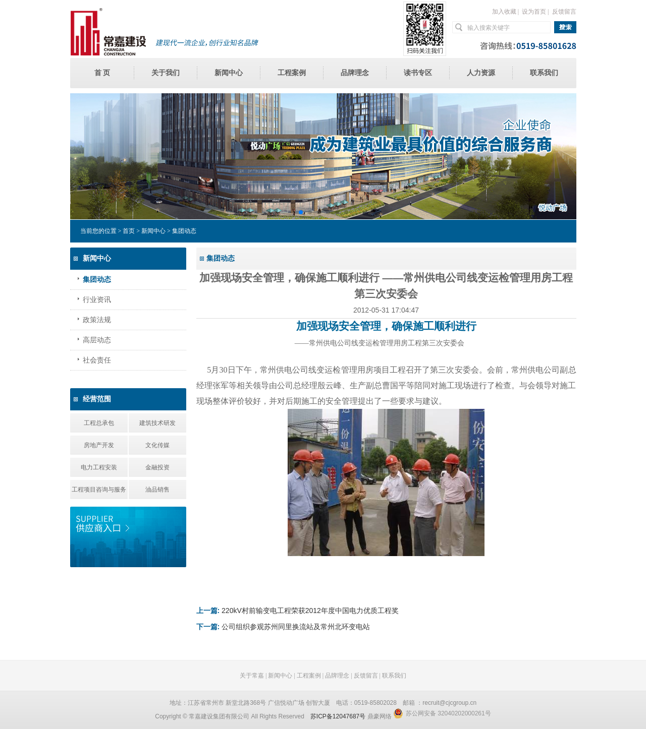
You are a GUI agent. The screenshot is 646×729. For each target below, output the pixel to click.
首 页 (102, 73)
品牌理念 (355, 73)
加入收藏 (504, 11)
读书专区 (418, 73)
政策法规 (97, 320)
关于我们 (165, 73)
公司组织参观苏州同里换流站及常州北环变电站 (296, 627)
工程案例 (292, 73)
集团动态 (97, 279)
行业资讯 (97, 299)
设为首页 (534, 11)
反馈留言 (564, 11)
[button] (300, 212)
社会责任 (97, 360)
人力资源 (481, 73)
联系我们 (544, 73)
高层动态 (97, 340)
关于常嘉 (252, 675)
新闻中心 (228, 73)
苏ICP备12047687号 (337, 716)
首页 (129, 230)
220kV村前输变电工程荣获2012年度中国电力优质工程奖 (310, 610)
